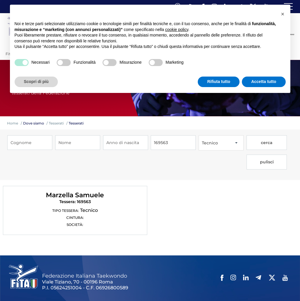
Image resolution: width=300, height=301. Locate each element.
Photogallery (120, 280)
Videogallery (148, 280)
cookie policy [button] (176, 29)
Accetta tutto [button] (263, 81)
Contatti (172, 280)
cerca (257, 143)
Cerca (247, 280)
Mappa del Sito (89, 280)
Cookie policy (226, 280)
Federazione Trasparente (34, 280)
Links (66, 280)
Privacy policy (196, 280)
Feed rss (265, 280)
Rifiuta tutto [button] (218, 81)
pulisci (280, 143)
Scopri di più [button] (36, 81)
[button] (282, 14)
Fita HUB (19, 287)
